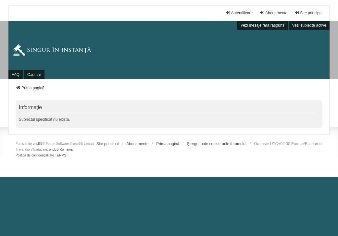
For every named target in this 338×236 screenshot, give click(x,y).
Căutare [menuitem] (34, 74)
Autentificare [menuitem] (239, 12)
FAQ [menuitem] (15, 74)
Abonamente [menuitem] (273, 12)
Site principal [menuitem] (308, 12)
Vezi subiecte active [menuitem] (309, 25)
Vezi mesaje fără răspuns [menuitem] (262, 25)
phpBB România (61, 149)
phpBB (38, 143)
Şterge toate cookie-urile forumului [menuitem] (216, 144)
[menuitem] (107, 144)
